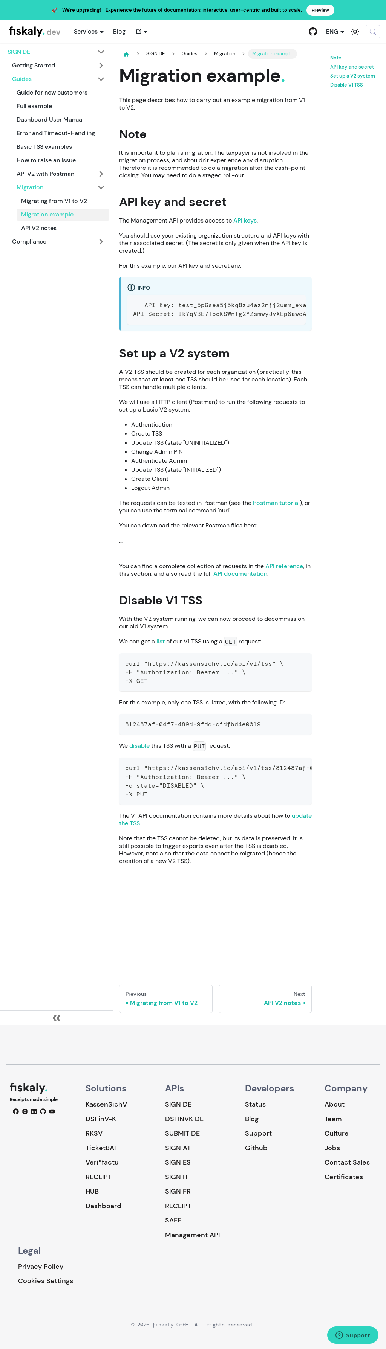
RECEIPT (99, 1176)
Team (333, 1118)
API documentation (240, 574)
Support (258, 1133)
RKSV (94, 1133)
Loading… (215, 919)
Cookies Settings (45, 1281)
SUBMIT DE (182, 1133)
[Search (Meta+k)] (373, 31)
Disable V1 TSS (346, 85)
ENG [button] (332, 31)
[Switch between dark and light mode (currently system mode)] (355, 32)
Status (255, 1104)
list (160, 641)
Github (256, 1147)
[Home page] (126, 54)
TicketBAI (101, 1147)
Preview (320, 10)
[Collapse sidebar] (56, 1017)
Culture (337, 1133)
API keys (245, 220)
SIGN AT (178, 1147)
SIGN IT (176, 1176)
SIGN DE (178, 1104)
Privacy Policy (40, 1266)
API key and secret (352, 67)
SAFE (173, 1220)
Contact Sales (347, 1162)
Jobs (332, 1147)
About (335, 1104)
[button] (141, 31)
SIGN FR (178, 1191)
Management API (192, 1234)
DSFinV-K (101, 1118)
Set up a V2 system (352, 76)
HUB (92, 1191)
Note (336, 58)
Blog (119, 31)
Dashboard (103, 1205)
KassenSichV (106, 1104)
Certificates (344, 1176)
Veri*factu (102, 1162)
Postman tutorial (276, 503)
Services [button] (86, 31)
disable (139, 746)
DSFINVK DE (184, 1118)
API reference (284, 566)
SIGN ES (178, 1162)
